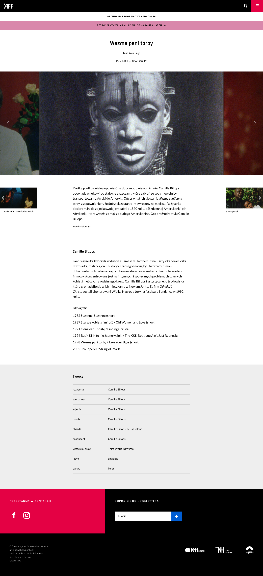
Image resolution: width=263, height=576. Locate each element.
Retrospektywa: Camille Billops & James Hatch (129, 25)
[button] (255, 123)
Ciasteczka (15, 560)
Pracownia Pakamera (32, 553)
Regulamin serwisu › (20, 557)
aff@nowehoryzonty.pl (22, 550)
